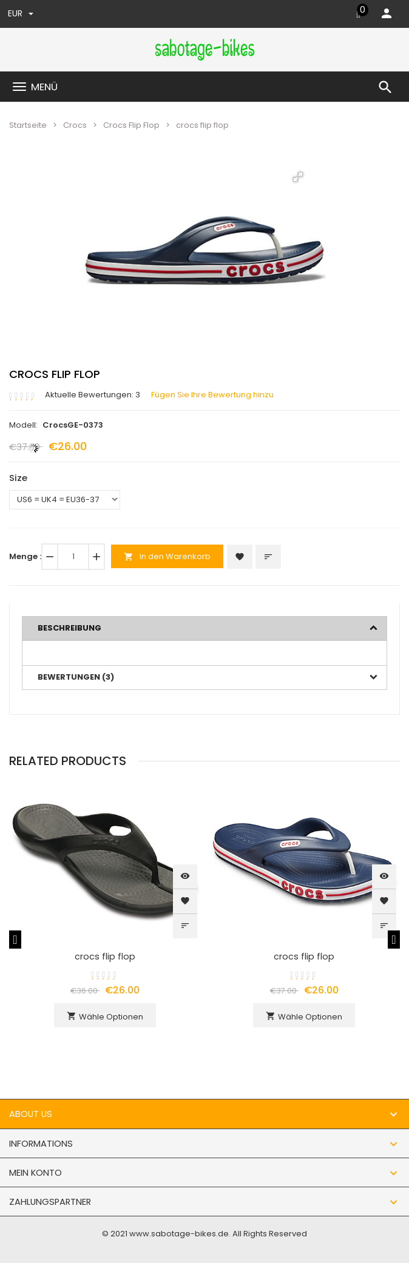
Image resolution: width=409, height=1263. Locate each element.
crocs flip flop (105, 956)
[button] (298, 177)
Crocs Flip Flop (131, 125)
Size (18, 477)
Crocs (75, 125)
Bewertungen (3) (76, 677)
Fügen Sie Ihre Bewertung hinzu (212, 395)
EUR (20, 13)
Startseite (28, 125)
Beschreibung (69, 628)
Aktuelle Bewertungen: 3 (92, 395)
